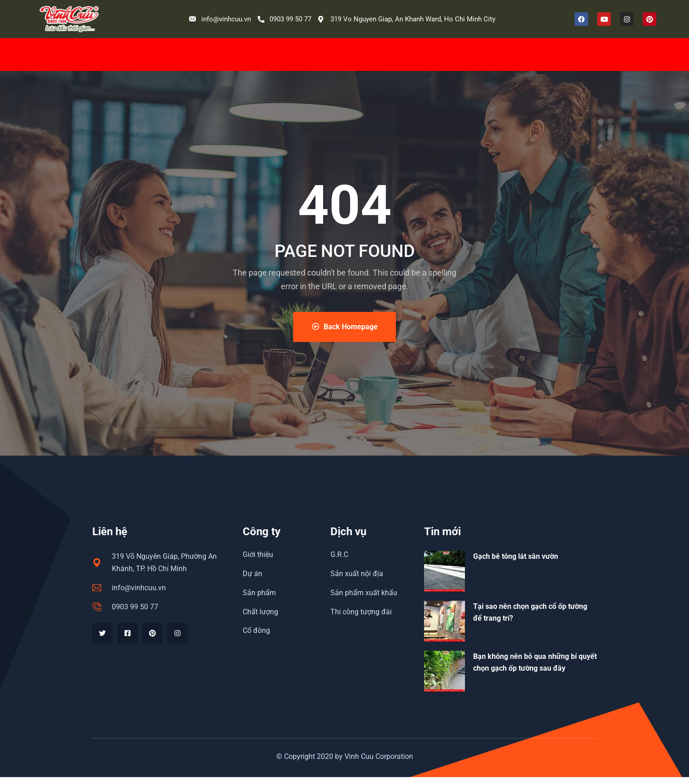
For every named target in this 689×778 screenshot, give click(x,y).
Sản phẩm (303, 54)
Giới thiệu (243, 54)
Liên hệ (487, 54)
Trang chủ (137, 54)
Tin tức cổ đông (422, 54)
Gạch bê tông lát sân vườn (515, 557)
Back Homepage (344, 327)
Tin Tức (357, 54)
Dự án (191, 54)
